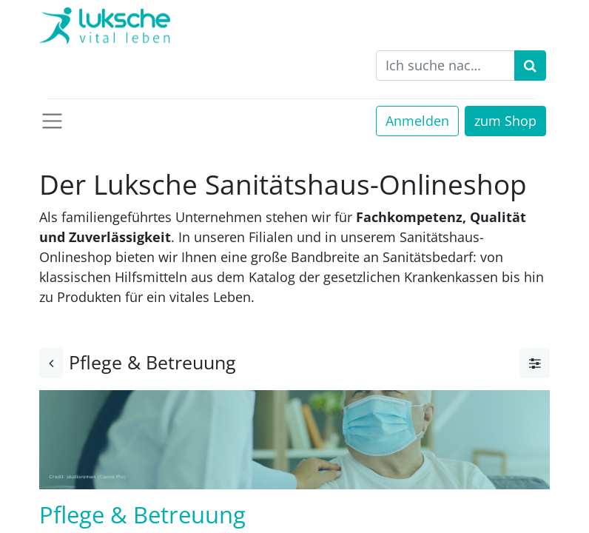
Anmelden (417, 121)
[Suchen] (530, 65)
